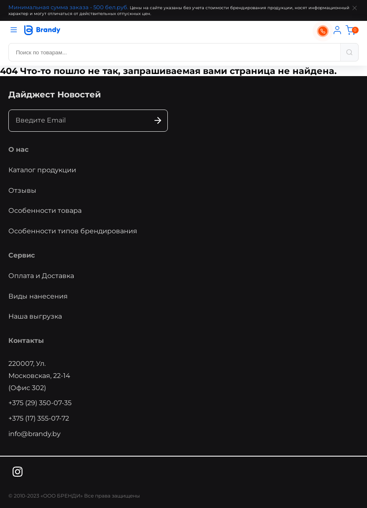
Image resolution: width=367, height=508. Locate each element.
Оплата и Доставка (41, 276)
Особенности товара (45, 210)
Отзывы (22, 190)
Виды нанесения (38, 296)
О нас (18, 149)
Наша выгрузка (35, 316)
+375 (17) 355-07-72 (38, 418)
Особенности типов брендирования (72, 231)
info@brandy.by (34, 434)
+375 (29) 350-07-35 (40, 403)
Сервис (21, 255)
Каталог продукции (42, 170)
